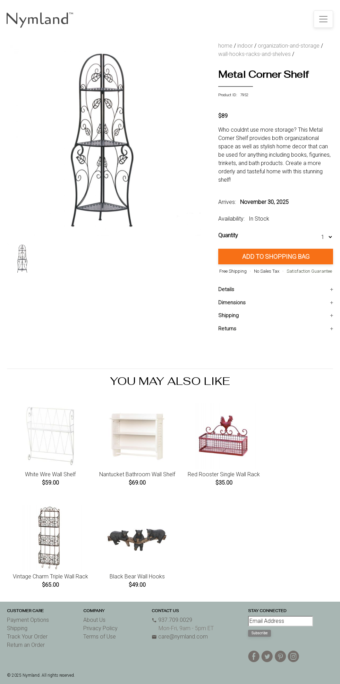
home (225, 45)
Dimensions (232, 302)
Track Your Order (27, 636)
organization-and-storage (289, 45)
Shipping (228, 315)
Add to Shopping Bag (275, 256)
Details (226, 289)
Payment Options (28, 620)
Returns (227, 328)
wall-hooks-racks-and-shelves (254, 54)
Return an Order (26, 645)
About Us (94, 620)
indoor (245, 45)
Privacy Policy (100, 628)
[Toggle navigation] (323, 19)
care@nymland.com (180, 636)
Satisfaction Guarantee (309, 271)
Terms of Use (99, 636)
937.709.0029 (172, 620)
